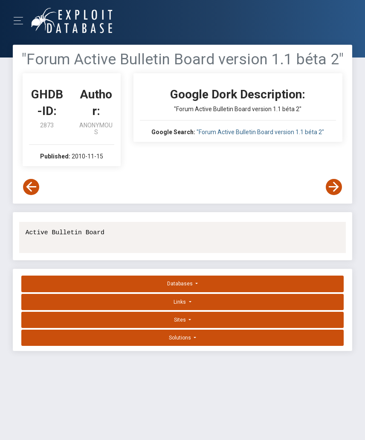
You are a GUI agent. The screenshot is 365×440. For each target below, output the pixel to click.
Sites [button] (180, 320)
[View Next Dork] (334, 187)
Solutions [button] (180, 338)
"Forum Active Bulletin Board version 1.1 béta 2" (260, 132)
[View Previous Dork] (31, 187)
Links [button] (180, 302)
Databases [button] (180, 284)
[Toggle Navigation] (21, 20)
